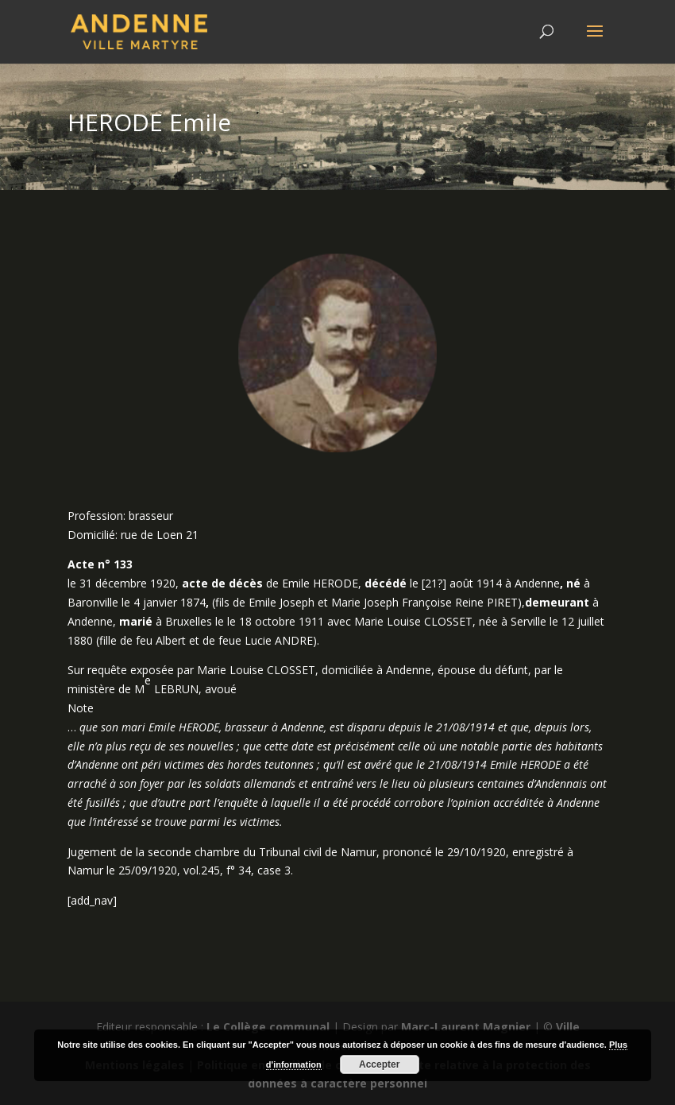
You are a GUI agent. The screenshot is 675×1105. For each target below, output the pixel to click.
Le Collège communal (268, 1026)
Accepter (379, 1064)
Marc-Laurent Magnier (465, 1026)
